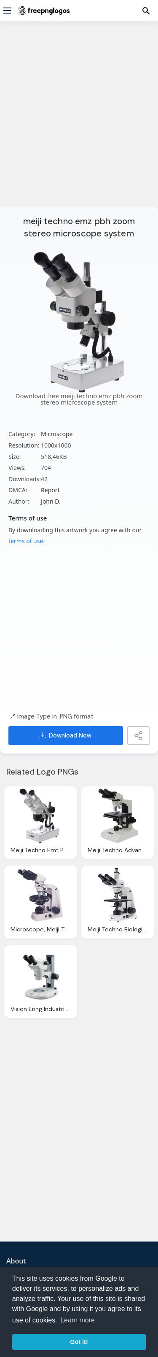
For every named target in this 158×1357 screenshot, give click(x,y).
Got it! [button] (79, 1341)
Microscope (56, 434)
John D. (51, 501)
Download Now (65, 735)
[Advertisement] (79, 119)
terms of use (25, 541)
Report (50, 490)
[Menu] (7, 10)
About (16, 1261)
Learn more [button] (77, 1320)
